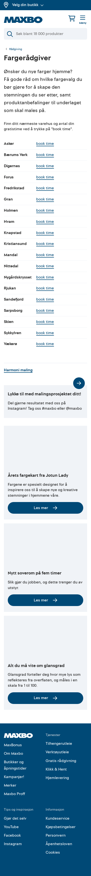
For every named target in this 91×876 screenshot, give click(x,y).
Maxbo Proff (14, 794)
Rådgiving (15, 49)
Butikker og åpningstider (15, 765)
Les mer (45, 508)
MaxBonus (13, 745)
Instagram (13, 844)
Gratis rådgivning (61, 760)
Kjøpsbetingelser (60, 827)
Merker (10, 785)
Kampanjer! (14, 777)
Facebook (12, 835)
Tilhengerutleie (59, 743)
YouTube (11, 827)
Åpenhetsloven (59, 844)
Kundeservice (57, 818)
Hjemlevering (57, 778)
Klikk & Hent (56, 769)
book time (45, 143)
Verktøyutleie (57, 752)
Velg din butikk (28, 5)
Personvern (56, 835)
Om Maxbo (13, 753)
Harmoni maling (20, 370)
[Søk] (45, 34)
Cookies (53, 852)
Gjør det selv (15, 818)
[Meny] (82, 20)
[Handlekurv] (71, 18)
